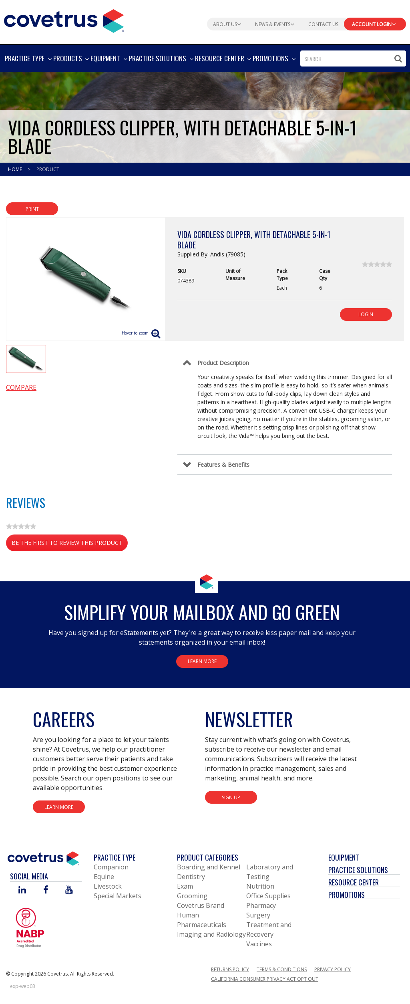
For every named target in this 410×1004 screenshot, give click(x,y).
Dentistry (191, 876)
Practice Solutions (358, 870)
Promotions (346, 894)
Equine (104, 876)
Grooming (192, 895)
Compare (21, 387)
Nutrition (260, 886)
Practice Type (114, 857)
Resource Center (353, 882)
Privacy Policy (332, 969)
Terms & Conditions (282, 969)
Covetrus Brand (200, 905)
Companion (111, 867)
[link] (377, 264)
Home (15, 169)
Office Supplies (268, 895)
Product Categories (207, 857)
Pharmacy (261, 905)
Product (47, 169)
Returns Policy (230, 969)
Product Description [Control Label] (223, 363)
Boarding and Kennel (208, 867)
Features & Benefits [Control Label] (223, 464)
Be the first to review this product (70, 544)
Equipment (343, 857)
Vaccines (259, 943)
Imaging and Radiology (211, 934)
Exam (185, 886)
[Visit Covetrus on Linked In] (22, 890)
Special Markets (117, 895)
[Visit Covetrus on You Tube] (69, 890)
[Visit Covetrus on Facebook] (45, 890)
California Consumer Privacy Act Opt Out (264, 979)
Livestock (108, 886)
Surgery (258, 915)
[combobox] (353, 58)
